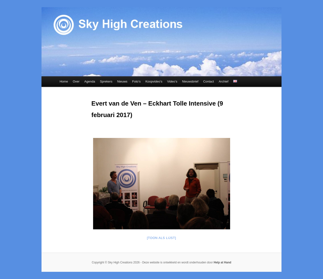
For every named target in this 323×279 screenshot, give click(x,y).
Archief (223, 81)
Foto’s (136, 81)
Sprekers (106, 81)
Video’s (172, 81)
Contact (208, 81)
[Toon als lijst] (161, 238)
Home (64, 81)
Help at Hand (222, 262)
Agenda (89, 81)
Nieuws (122, 81)
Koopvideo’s (153, 81)
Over (76, 81)
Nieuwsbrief (190, 81)
